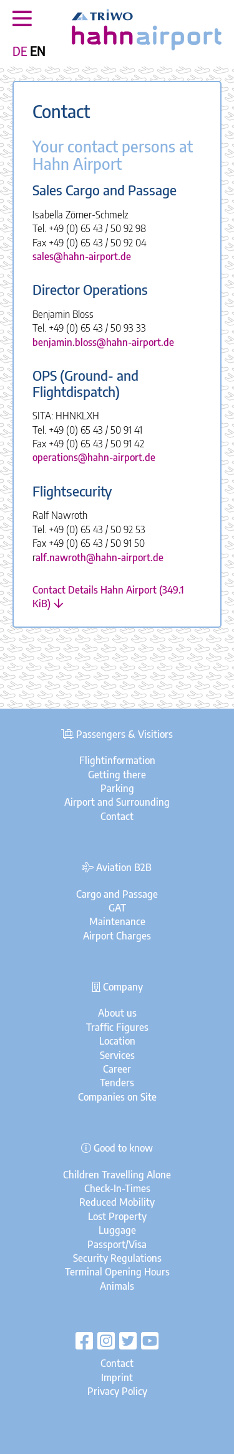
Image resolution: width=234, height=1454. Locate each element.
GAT (117, 908)
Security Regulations (117, 1258)
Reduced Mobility (117, 1202)
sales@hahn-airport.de (81, 256)
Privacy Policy (117, 1391)
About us (117, 1013)
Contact (117, 816)
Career (117, 1069)
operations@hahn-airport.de (93, 457)
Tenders (117, 1082)
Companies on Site (117, 1097)
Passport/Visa (117, 1244)
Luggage (117, 1230)
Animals (117, 1286)
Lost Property (117, 1216)
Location (117, 1041)
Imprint (117, 1377)
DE (19, 51)
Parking (117, 788)
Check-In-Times (117, 1188)
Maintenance (117, 921)
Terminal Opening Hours (117, 1271)
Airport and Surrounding (117, 802)
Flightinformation (117, 760)
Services (117, 1055)
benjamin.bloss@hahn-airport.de (103, 342)
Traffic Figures (117, 1027)
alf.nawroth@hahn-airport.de (99, 557)
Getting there (117, 774)
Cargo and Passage (117, 894)
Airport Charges (117, 936)
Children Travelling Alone (117, 1174)
